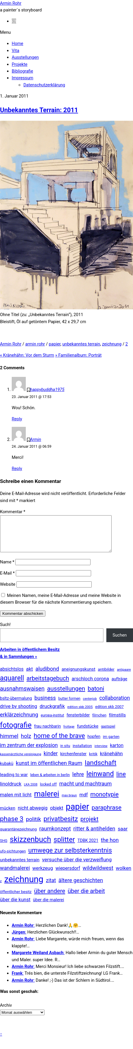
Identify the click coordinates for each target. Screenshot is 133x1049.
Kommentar (12, 511)
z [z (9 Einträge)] (1, 888)
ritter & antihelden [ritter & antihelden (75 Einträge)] (94, 836)
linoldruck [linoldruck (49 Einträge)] (10, 791)
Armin (35, 439)
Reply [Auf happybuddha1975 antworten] (17, 419)
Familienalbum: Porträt (78, 355)
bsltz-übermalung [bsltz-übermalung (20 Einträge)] (16, 705)
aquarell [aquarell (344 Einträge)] (12, 685)
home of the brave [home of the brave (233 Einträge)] (59, 742)
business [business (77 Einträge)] (45, 705)
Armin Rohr (10, 344)
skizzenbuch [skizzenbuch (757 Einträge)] (30, 846)
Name (7, 569)
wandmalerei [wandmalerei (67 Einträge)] (15, 875)
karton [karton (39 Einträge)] (116, 752)
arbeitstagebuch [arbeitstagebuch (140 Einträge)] (47, 685)
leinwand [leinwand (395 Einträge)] (100, 781)
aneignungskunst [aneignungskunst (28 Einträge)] (78, 676)
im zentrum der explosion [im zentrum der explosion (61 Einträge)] (29, 752)
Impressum (22, 77)
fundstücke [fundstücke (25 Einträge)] (87, 733)
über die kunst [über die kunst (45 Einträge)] (15, 906)
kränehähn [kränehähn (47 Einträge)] (111, 760)
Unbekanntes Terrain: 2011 (39, 110)
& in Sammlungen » (18, 663)
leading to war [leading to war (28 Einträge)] (14, 781)
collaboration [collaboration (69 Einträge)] (114, 705)
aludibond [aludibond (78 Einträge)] (47, 676)
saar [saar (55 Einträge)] (123, 836)
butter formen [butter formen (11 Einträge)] (69, 706)
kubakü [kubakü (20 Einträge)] (6, 770)
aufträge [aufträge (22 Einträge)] (119, 686)
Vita (15, 50)
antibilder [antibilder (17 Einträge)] (106, 676)
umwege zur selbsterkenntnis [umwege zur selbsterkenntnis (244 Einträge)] (70, 857)
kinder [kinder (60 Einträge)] (51, 760)
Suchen (119, 642)
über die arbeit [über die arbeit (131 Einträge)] (86, 898)
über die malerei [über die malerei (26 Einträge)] (48, 906)
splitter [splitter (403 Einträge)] (64, 846)
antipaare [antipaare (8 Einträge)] (124, 676)
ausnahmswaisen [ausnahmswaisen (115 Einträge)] (22, 695)
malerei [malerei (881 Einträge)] (46, 800)
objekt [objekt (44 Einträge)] (56, 815)
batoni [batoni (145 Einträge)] (96, 695)
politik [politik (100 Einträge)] (33, 826)
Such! (5, 631)
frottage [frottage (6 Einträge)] (68, 734)
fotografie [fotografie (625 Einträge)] (16, 732)
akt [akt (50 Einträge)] (29, 676)
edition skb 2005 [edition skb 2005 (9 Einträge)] (80, 714)
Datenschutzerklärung (44, 85)
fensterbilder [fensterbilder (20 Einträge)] (78, 722)
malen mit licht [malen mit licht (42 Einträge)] (16, 802)
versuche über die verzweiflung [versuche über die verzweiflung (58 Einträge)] (77, 867)
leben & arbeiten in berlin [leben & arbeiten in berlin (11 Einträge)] (50, 782)
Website (7, 591)
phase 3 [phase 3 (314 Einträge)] (11, 826)
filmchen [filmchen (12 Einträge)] (99, 722)
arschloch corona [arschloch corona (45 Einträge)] (90, 686)
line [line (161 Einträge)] (121, 781)
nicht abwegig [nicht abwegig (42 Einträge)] (32, 815)
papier (55, 344)
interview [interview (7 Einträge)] (101, 753)
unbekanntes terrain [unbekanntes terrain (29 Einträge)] (20, 867)
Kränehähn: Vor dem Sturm (27, 355)
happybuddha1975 (47, 389)
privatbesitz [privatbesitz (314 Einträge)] (61, 826)
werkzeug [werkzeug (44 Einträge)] (42, 875)
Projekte (20, 64)
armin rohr (35, 344)
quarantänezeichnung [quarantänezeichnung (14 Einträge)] (18, 836)
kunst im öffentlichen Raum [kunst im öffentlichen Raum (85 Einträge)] (49, 770)
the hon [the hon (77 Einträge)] (110, 847)
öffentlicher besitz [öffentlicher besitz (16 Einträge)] (16, 899)
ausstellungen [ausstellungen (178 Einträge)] (66, 695)
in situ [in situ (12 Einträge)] (65, 753)
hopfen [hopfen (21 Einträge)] (94, 743)
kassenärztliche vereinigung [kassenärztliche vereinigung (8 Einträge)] (20, 761)
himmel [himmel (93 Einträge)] (9, 743)
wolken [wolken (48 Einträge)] (123, 875)
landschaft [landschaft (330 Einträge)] (100, 770)
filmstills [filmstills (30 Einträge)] (117, 722)
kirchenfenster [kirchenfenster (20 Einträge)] (73, 760)
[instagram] (14, 21)
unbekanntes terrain (81, 344)
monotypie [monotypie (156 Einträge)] (104, 801)
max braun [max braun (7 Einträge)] (69, 802)
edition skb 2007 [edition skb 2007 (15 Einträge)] (109, 713)
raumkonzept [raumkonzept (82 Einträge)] (55, 836)
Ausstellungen (25, 57)
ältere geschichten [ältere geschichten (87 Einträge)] (81, 887)
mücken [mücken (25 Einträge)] (7, 815)
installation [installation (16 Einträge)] (82, 753)
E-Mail (7, 580)
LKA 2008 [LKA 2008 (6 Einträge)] (30, 791)
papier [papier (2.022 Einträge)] (77, 814)
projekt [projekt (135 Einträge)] (89, 826)
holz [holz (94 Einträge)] (26, 743)
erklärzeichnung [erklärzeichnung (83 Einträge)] (19, 722)
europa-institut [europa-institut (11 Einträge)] (52, 722)
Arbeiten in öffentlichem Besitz (30, 656)
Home (17, 43)
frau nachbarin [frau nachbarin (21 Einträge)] (47, 733)
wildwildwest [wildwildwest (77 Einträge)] (98, 875)
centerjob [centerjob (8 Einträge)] (90, 706)
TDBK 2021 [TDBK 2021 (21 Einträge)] (87, 847)
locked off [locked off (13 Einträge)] (48, 791)
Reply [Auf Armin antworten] (17, 468)
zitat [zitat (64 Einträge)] (51, 887)
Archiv (6, 1012)
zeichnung (112, 344)
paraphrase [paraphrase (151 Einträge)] (107, 814)
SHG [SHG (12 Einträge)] (3, 847)
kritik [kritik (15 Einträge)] (93, 761)
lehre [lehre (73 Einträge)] (78, 781)
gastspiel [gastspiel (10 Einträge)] (108, 733)
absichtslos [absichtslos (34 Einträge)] (11, 676)
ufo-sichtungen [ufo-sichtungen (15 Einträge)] (13, 858)
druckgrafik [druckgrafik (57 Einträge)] (52, 713)
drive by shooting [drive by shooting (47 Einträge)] (18, 713)
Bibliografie (22, 71)
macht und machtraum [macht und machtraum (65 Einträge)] (85, 791)
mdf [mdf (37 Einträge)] (83, 802)
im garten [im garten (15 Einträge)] (111, 743)
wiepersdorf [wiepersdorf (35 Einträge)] (67, 875)
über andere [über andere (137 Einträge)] (49, 898)
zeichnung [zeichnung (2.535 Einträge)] (23, 886)
